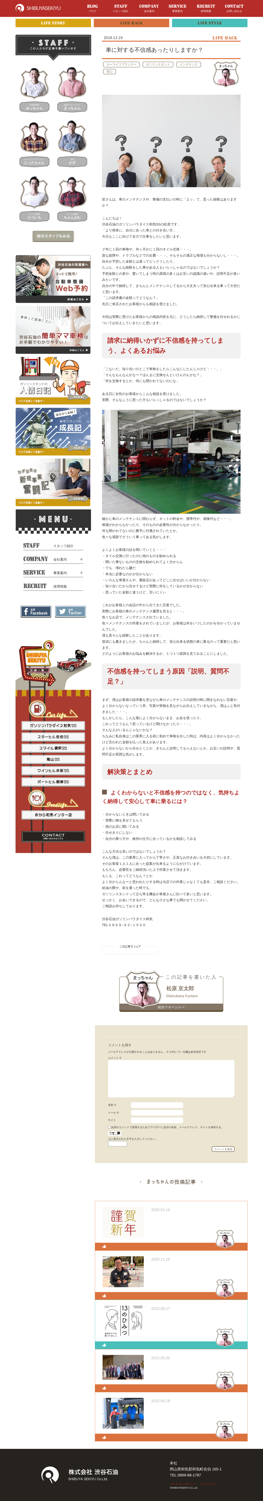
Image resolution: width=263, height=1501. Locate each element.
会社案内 (149, 9)
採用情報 (206, 9)
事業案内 (177, 9)
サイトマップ (208, 1483)
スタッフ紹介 (121, 9)
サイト (112, 1120)
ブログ (92, 9)
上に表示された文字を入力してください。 (133, 1138)
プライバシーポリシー (183, 1483)
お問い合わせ (234, 9)
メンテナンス (189, 64)
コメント (115, 1057)
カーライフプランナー (121, 64)
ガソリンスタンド (158, 64)
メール (113, 1112)
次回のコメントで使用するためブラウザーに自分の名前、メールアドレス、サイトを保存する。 (167, 1127)
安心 (110, 71)
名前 (112, 1104)
